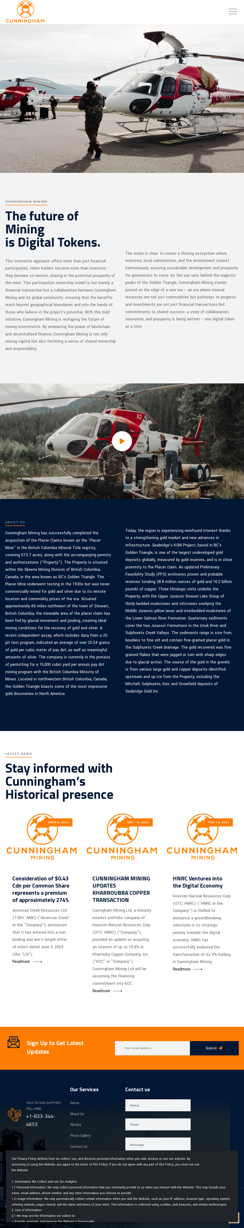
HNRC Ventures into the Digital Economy (198, 882)
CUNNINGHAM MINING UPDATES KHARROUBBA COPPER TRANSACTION (121, 889)
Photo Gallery (80, 1135)
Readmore (21, 961)
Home (74, 1103)
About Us (77, 1114)
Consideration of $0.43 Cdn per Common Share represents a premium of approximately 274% (40, 889)
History (75, 1124)
